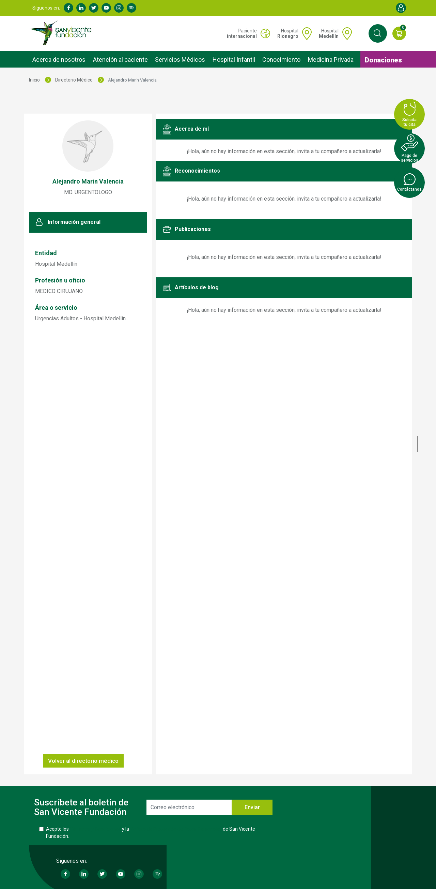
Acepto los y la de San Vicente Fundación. (150, 832)
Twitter (93, 8)
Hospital (287, 33)
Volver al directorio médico (83, 760)
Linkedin (81, 8)
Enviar (252, 807)
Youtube (106, 8)
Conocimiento (281, 59)
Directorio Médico (74, 80)
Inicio (34, 80)
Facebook (68, 8)
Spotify (131, 8)
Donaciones (383, 60)
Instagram (119, 8)
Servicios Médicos (180, 59)
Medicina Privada (331, 59)
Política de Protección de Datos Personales (176, 829)
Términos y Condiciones (95, 829)
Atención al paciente (120, 59)
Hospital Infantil (234, 59)
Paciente (242, 33)
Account (401, 8)
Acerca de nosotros (58, 59)
